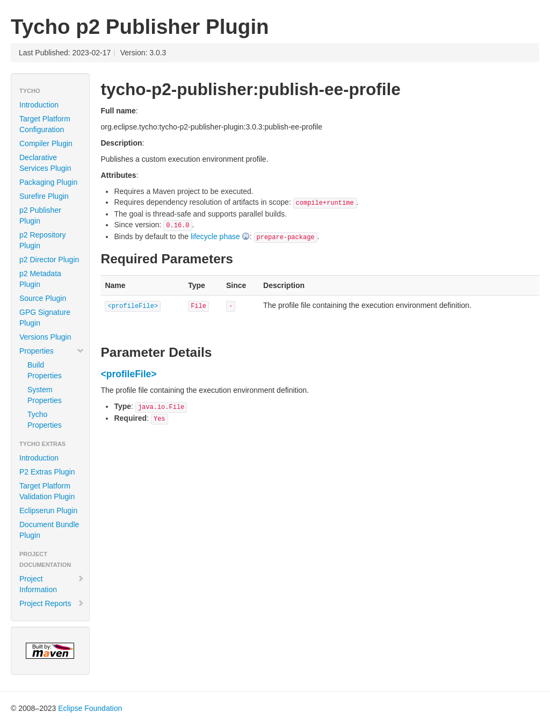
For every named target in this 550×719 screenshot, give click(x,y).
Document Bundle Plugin (49, 530)
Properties (51, 351)
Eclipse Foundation (90, 708)
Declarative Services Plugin (45, 162)
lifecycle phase (215, 236)
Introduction (39, 104)
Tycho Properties (44, 419)
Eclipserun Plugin (48, 510)
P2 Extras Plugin (47, 472)
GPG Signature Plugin (44, 317)
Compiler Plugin (46, 143)
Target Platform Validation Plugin (47, 491)
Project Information (51, 584)
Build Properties (44, 370)
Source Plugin (42, 298)
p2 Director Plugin (49, 259)
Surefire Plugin (44, 196)
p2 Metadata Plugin (40, 279)
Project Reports (51, 603)
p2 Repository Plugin (42, 240)
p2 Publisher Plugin (40, 215)
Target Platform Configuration (44, 124)
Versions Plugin (45, 337)
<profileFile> (132, 306)
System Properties (44, 395)
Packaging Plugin (48, 182)
